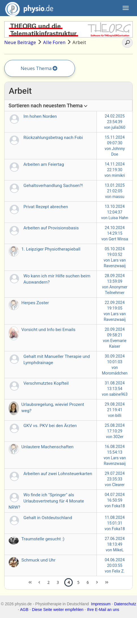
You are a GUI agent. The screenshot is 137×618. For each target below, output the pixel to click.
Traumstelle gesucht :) (43, 538)
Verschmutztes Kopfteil (46, 383)
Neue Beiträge (20, 42)
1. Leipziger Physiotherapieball (51, 249)
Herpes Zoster (35, 302)
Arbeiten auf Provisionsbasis (51, 227)
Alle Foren (54, 42)
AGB (24, 609)
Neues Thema (39, 68)
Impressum (101, 604)
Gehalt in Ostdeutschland (47, 517)
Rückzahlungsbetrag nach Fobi (53, 137)
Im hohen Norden (40, 116)
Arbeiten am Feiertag (43, 164)
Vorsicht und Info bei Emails (49, 329)
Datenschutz (125, 604)
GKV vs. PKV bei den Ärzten (50, 425)
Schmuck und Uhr (38, 560)
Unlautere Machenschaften (48, 446)
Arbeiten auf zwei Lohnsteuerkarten (57, 473)
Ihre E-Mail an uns (103, 609)
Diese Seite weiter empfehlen (58, 609)
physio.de (27, 8)
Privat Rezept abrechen (45, 206)
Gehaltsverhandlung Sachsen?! (53, 185)
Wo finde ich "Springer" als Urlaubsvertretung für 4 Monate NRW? (46, 501)
